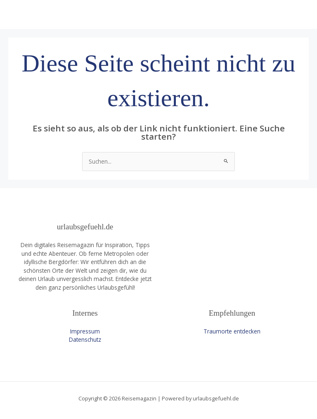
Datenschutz (85, 339)
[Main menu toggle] (300, 14)
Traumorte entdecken (231, 331)
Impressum (85, 331)
